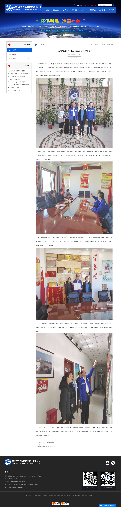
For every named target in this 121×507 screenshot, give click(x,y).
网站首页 (47, 10)
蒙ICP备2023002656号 (88, 495)
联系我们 (111, 10)
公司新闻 (13, 49)
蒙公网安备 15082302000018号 (72, 495)
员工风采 (84, 10)
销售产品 (93, 10)
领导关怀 (13, 54)
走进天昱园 (56, 10)
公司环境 (65, 10)
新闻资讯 (74, 10)
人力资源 (102, 10)
